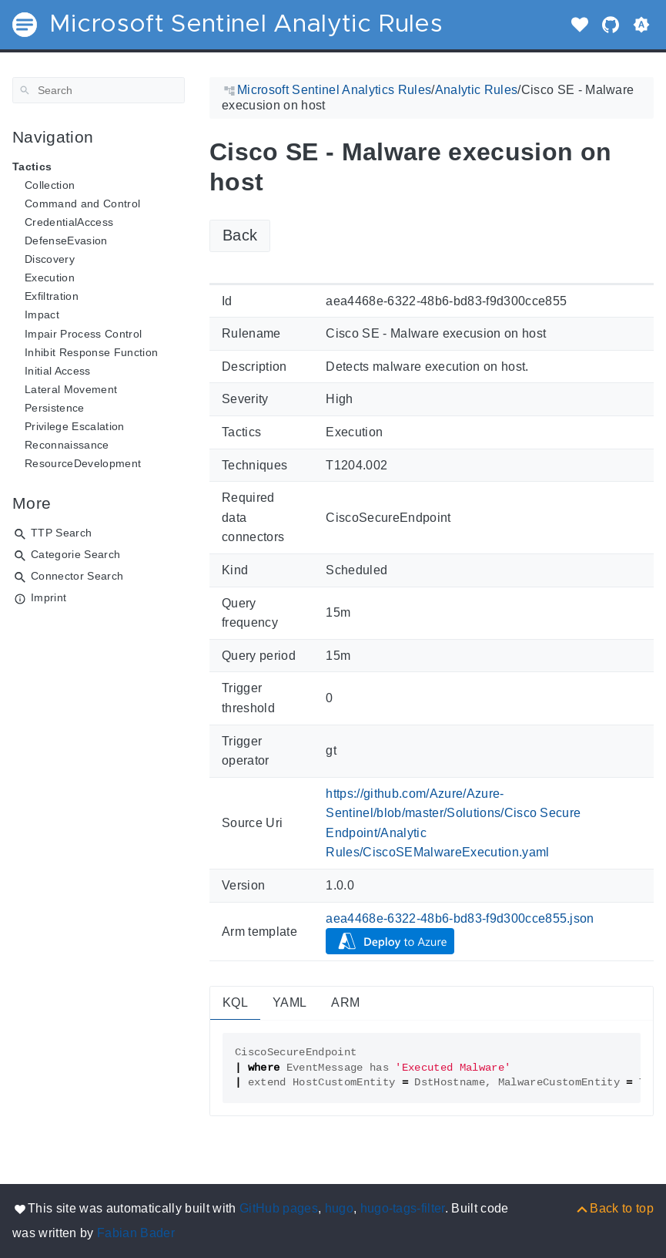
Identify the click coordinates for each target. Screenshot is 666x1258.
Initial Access (58, 371)
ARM (345, 1002)
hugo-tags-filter (402, 1208)
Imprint (48, 597)
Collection (50, 185)
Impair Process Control (83, 334)
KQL (235, 1002)
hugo (339, 1208)
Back (240, 235)
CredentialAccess (69, 222)
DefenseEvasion (66, 240)
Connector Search (77, 576)
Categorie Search (75, 554)
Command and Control (82, 203)
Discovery (50, 259)
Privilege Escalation (75, 426)
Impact (42, 314)
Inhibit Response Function (91, 352)
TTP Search (61, 532)
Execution (50, 277)
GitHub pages (278, 1208)
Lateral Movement (71, 389)
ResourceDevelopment (83, 463)
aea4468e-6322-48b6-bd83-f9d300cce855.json (460, 918)
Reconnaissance (67, 445)
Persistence (55, 408)
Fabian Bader (136, 1233)
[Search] (98, 90)
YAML (289, 1002)
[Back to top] (614, 1208)
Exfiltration (52, 296)
